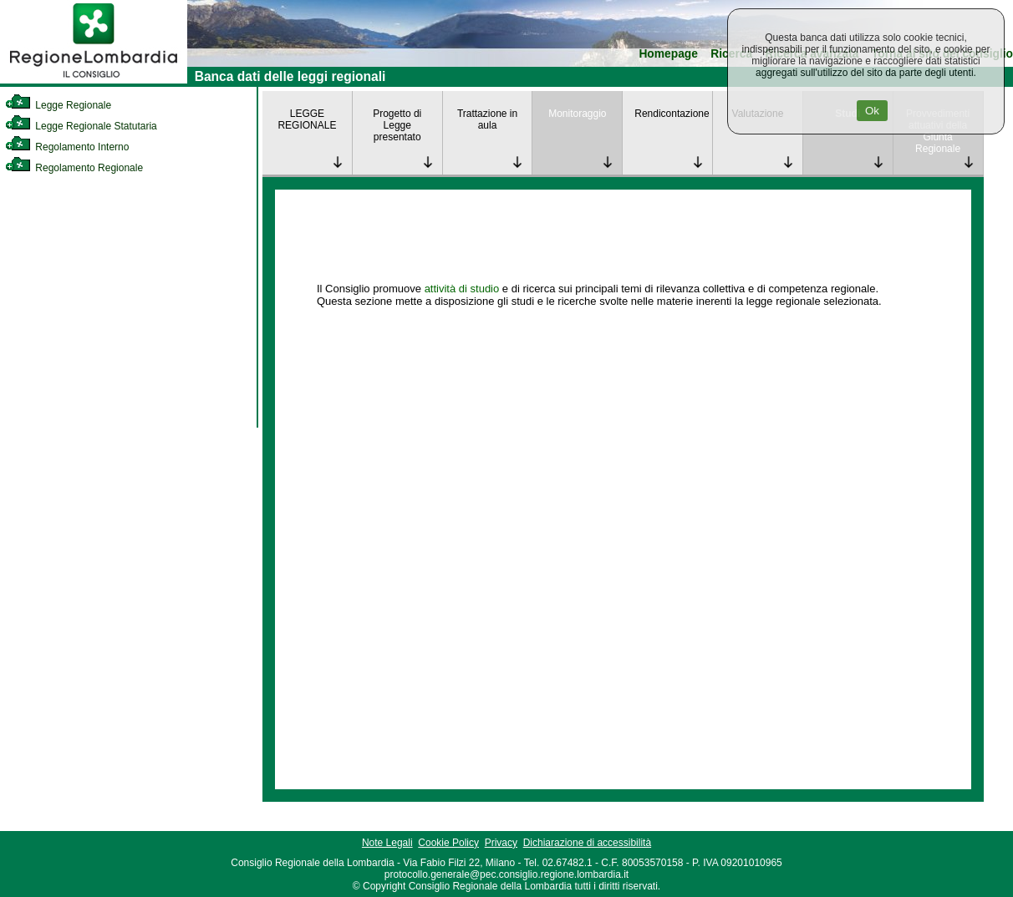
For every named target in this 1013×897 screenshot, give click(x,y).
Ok (872, 110)
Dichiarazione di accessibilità (587, 843)
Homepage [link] (668, 54)
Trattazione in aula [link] (487, 119)
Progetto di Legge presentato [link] (397, 125)
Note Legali (387, 843)
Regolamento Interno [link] (67, 147)
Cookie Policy (448, 843)
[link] (93, 80)
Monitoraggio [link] (577, 113)
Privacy (501, 843)
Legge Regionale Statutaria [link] (81, 126)
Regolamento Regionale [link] (74, 168)
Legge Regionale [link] (58, 105)
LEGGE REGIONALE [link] (306, 119)
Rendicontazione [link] (671, 113)
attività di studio (462, 288)
